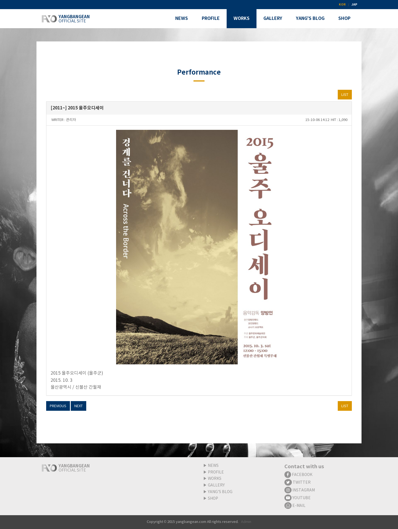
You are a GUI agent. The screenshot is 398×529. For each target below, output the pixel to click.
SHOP (213, 498)
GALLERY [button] (272, 18)
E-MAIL (294, 506)
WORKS (214, 479)
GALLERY (216, 485)
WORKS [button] (242, 18)
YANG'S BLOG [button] (310, 18)
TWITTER (297, 482)
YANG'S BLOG (220, 492)
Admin (246, 522)
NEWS (213, 466)
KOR (342, 4)
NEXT (78, 406)
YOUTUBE (297, 498)
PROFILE (216, 472)
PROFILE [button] (211, 18)
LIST (344, 95)
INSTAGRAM (299, 490)
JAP (354, 4)
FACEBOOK (298, 475)
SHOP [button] (344, 18)
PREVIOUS (58, 406)
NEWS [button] (181, 18)
